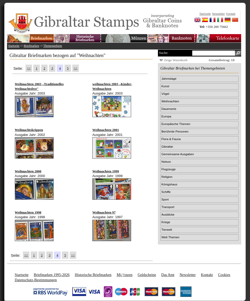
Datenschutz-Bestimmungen (36, 280)
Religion (167, 176)
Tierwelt (167, 229)
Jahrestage (169, 78)
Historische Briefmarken (93, 275)
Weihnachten (170, 101)
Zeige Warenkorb (176, 60)
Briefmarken (31, 46)
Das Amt (167, 275)
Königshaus (169, 184)
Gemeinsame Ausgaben (178, 154)
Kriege (166, 222)
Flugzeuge (169, 169)
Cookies (224, 275)
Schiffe (166, 191)
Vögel (165, 93)
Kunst (165, 86)
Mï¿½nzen (124, 275)
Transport (168, 207)
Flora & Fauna (171, 139)
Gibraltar (167, 146)
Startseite (14, 46)
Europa (166, 116)
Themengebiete (52, 46)
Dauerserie (169, 108)
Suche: (163, 53)
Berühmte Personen (175, 131)
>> (76, 68)
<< (29, 68)
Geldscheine (147, 275)
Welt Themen (171, 237)
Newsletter (188, 275)
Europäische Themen (176, 124)
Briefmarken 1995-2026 (52, 275)
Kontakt (207, 275)
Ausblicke (168, 214)
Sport (165, 199)
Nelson (166, 161)
